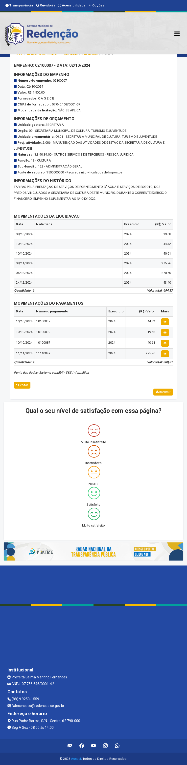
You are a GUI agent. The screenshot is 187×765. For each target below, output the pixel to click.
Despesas (70, 54)
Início (18, 54)
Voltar (22, 385)
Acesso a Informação (42, 54)
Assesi (76, 759)
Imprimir (163, 392)
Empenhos (90, 54)
